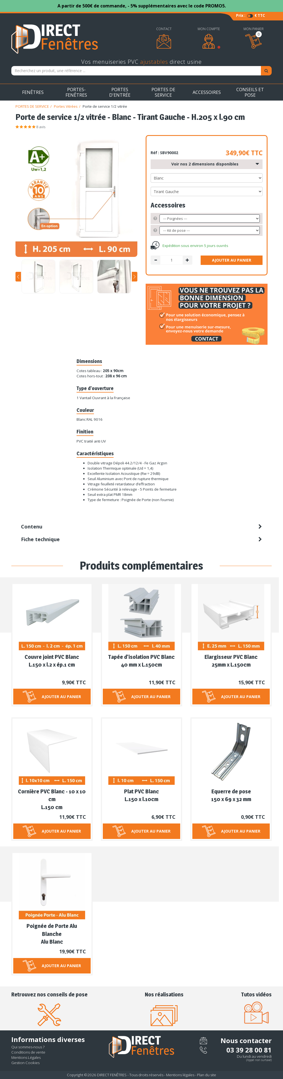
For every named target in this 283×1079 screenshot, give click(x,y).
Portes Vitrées (66, 106)
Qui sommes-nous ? (27, 1046)
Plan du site (206, 1074)
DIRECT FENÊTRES (112, 1074)
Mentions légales (180, 1074)
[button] (18, 276)
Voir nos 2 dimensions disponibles (215, 164)
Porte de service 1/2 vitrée (105, 106)
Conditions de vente (28, 1052)
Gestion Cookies (25, 1062)
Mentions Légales (26, 1057)
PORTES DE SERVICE (32, 106)
